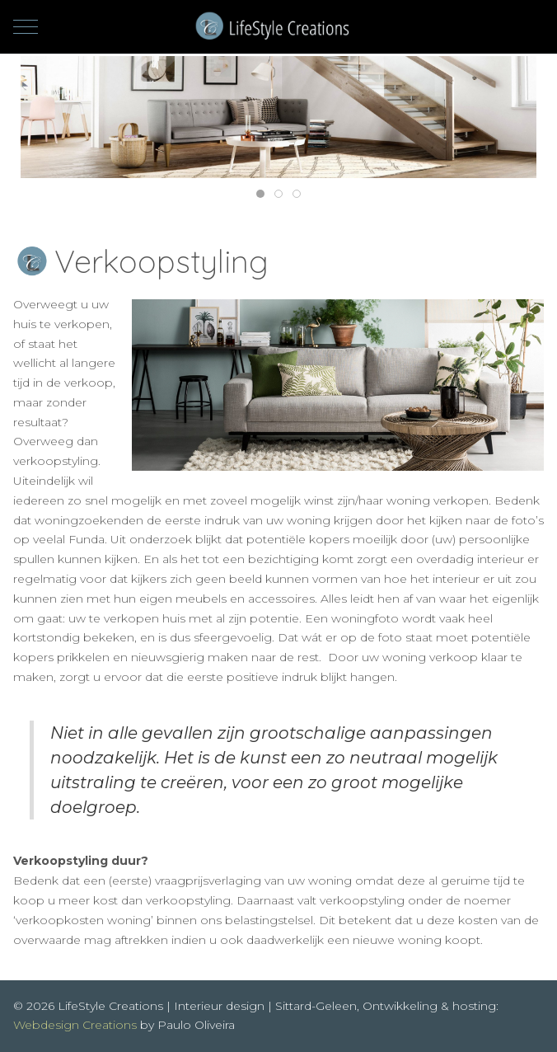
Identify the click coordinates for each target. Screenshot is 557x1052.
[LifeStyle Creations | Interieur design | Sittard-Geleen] (278, 27)
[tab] (260, 194)
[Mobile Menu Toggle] (25, 27)
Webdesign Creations (75, 1024)
